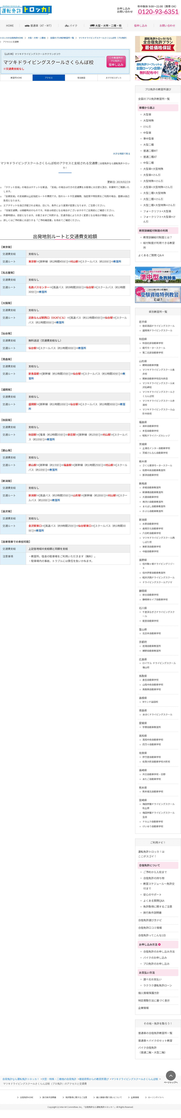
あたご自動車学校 (151, 779)
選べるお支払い (152, 979)
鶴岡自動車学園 (150, 365)
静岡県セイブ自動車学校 (155, 599)
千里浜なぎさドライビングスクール (158, 614)
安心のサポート (152, 894)
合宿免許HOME (26, 1097)
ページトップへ (171, 1082)
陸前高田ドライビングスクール (158, 325)
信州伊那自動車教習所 (153, 572)
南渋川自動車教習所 (152, 501)
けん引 (147, 126)
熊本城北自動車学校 (152, 791)
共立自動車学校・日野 (153, 774)
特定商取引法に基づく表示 (154, 1000)
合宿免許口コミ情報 (150, 928)
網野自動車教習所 (151, 650)
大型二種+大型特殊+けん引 (159, 205)
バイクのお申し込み (155, 957)
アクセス (49, 77)
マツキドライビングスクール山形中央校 (158, 411)
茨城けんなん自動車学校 (155, 452)
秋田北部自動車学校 (152, 343)
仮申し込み (140, 25)
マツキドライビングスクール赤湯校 (158, 402)
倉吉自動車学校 (150, 679)
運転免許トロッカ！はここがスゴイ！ (151, 854)
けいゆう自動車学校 (152, 826)
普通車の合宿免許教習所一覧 (155, 1033)
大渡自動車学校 (150, 497)
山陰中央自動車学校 (152, 684)
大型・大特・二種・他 (108, 25)
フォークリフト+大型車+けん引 (159, 219)
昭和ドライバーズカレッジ (156, 435)
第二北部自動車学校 (152, 352)
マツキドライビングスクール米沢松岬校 (158, 385)
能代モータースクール (153, 347)
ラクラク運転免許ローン (157, 985)
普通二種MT (150, 151)
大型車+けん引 (152, 175)
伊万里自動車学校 (151, 757)
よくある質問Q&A (153, 900)
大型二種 (148, 145)
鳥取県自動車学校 (151, 689)
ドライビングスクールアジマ (157, 582)
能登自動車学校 (150, 620)
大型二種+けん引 (153, 199)
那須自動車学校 (150, 475)
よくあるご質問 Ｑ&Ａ (151, 255)
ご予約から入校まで (155, 872)
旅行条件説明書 (152, 912)
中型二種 (148, 163)
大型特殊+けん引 (153, 181)
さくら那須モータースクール (157, 465)
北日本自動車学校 (151, 633)
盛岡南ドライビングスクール (157, 330)
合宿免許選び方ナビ (150, 920)
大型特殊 (148, 120)
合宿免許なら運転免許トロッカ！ (20, 1079)
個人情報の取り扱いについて (109, 1097)
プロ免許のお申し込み (156, 964)
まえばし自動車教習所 (153, 506)
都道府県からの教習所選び (94, 1079)
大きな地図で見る (121, 153)
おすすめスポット (114, 77)
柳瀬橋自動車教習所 (152, 492)
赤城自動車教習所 (151, 487)
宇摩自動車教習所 (151, 727)
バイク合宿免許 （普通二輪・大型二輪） (152, 1050)
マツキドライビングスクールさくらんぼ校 (158, 394)
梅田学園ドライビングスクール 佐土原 (158, 806)
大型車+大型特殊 (153, 169)
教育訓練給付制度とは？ (157, 237)
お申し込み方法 (148, 944)
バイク (73, 25)
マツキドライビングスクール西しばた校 (158, 539)
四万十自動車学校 (151, 744)
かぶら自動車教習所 (152, 511)
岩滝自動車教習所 (151, 646)
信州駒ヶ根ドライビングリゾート (158, 566)
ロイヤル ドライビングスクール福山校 (159, 665)
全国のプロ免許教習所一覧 (154, 99)
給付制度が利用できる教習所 (159, 245)
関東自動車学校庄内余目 (155, 378)
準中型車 (148, 138)
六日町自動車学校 (151, 533)
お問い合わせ (167, 25)
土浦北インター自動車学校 (156, 448)
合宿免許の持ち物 (153, 878)
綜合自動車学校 (150, 594)
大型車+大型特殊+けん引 (158, 187)
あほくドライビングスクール (157, 714)
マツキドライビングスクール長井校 (158, 371)
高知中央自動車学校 (152, 739)
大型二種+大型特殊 (154, 193)
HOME (10, 25)
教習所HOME (16, 77)
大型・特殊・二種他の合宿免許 (59, 1079)
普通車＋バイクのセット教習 (155, 1040)
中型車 (147, 133)
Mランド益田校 (150, 701)
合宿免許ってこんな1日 (152, 935)
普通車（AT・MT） (41, 25)
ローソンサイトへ (156, 1097)
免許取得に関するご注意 (157, 906)
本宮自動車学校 (150, 430)
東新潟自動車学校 (151, 546)
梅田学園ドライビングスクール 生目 (158, 814)
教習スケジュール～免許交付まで (159, 886)
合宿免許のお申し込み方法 (159, 951)
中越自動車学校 (150, 551)
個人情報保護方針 (148, 993)
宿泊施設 (81, 77)
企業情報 (143, 1008)
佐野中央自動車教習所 (153, 470)
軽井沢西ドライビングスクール (158, 577)
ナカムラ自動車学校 (152, 821)
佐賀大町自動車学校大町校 (156, 761)
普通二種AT (150, 157)
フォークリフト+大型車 (157, 211)
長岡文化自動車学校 (152, 528)
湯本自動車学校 (150, 426)
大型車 (147, 114)
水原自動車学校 (150, 523)
